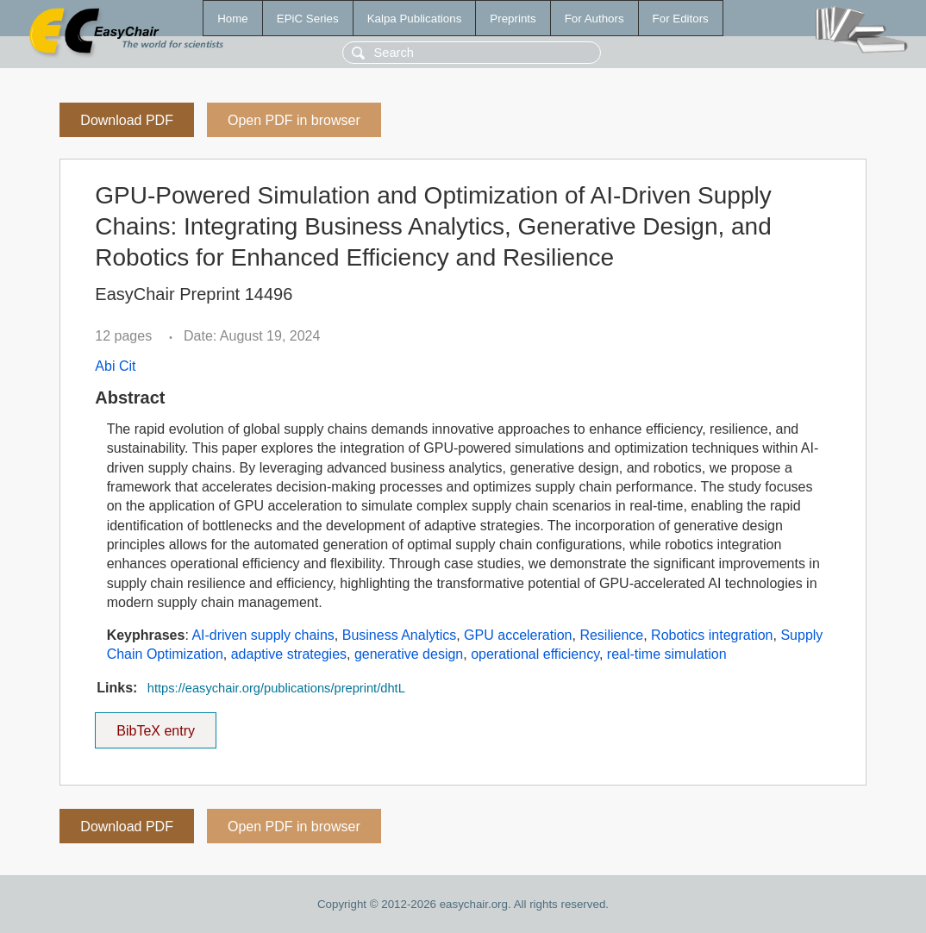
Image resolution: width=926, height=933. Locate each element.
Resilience (611, 635)
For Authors (594, 18)
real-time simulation (667, 654)
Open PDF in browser (294, 120)
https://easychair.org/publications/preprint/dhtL (276, 688)
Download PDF (126, 120)
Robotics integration (712, 635)
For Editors (681, 18)
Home (232, 18)
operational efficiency (535, 654)
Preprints (512, 18)
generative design (408, 654)
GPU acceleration (518, 635)
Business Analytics (399, 635)
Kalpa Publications (414, 18)
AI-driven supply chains (262, 635)
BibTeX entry (156, 725)
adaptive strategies (289, 654)
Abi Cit (115, 366)
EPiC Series (308, 18)
